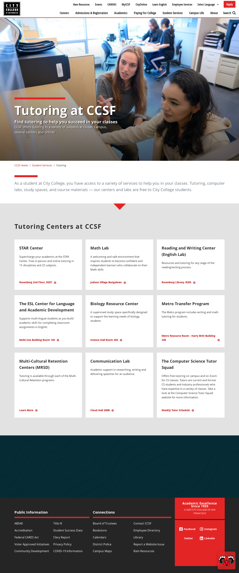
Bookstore (100, 530)
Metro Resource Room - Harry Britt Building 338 (188, 337)
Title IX (57, 523)
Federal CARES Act (26, 537)
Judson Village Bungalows (106, 282)
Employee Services (182, 4)
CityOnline (141, 4)
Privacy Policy (62, 544)
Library (138, 537)
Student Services (173, 13)
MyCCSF (126, 4)
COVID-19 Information (68, 551)
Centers (64, 13)
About (214, 13)
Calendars (99, 537)
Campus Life (196, 13)
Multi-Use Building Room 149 (37, 340)
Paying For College (145, 13)
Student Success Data (68, 530)
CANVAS (111, 4)
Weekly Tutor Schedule (176, 410)
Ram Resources (81, 4)
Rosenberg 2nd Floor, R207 (35, 282)
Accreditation (23, 530)
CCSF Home (21, 165)
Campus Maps (102, 551)
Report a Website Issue (148, 544)
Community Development (31, 551)
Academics (120, 13)
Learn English (159, 4)
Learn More (48, 412)
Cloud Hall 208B (100, 410)
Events (98, 4)
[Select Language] (208, 4)
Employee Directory (146, 530)
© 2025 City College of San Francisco (199, 511)
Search (227, 13)
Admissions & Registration (91, 13)
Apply (229, 4)
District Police (102, 544)
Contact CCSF (142, 523)
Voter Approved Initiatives (31, 544)
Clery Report (61, 537)
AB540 (18, 523)
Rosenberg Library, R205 (176, 282)
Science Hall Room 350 (104, 340)
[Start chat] (226, 560)
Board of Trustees (105, 523)
